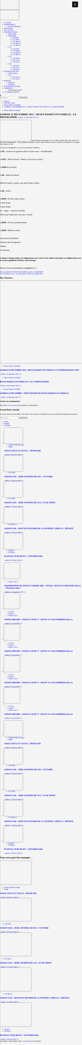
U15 (9, 56)
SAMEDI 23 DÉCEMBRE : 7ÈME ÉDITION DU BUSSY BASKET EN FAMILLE (34, 393)
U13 (9, 47)
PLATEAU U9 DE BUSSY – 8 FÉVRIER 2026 (23, 556)
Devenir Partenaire (14, 26)
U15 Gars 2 (16, 62)
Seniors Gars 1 (13, 73)
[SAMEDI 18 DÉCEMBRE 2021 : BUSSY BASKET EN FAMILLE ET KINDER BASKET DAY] (41, 362)
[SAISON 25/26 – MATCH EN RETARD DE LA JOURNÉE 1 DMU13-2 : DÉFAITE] (13, 522)
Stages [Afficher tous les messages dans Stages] (10, 447)
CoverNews (27, 1041)
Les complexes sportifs (12, 92)
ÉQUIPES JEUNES (10, 32)
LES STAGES (9, 30)
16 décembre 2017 (13, 397)
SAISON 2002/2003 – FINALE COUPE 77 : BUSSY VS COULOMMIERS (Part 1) (38, 619)
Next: (21, 274)
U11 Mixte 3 (16, 45)
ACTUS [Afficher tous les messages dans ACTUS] (11, 612)
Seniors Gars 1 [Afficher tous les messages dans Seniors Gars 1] (13, 582)
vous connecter (13, 405)
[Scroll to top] (0, 1043)
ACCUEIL (7, 23)
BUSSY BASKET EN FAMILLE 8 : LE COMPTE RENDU (24, 382)
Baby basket (12, 34)
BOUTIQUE (8, 28)
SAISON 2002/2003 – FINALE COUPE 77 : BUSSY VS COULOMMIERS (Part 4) (38, 714)
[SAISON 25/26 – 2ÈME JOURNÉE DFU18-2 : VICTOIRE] (13, 471)
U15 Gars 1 (16, 60)
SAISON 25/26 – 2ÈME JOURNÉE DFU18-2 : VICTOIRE (28, 476)
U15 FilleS (16, 58)
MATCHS (7, 81)
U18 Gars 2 (16, 69)
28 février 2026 (16, 455)
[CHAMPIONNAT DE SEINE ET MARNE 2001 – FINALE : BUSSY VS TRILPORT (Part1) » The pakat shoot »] (12, 578)
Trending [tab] (7, 425)
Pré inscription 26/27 (15, 90)
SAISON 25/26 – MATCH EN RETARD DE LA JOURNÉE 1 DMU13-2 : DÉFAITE (38, 528)
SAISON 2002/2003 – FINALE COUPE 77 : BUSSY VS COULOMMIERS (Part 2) (38, 651)
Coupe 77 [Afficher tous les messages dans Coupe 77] (11, 614)
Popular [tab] (6, 423)
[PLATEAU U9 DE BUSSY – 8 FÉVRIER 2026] (13, 548)
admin (21, 117)
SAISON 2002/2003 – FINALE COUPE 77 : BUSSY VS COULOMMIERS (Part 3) (38, 682)
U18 (9, 64)
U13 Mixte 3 (16, 54)
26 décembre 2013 (30, 117)
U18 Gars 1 (16, 67)
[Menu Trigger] (75, 4)
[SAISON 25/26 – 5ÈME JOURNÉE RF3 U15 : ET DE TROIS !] (13, 497)
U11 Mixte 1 (16, 41)
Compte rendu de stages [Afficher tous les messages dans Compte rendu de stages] (16, 445)
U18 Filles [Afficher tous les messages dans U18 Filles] (11, 472)
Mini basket (12, 36)
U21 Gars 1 (16, 77)
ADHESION (8, 88)
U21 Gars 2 (16, 79)
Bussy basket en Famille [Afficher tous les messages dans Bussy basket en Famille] (12, 110)
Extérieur (11, 84)
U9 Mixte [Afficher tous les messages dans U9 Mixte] (11, 552)
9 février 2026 (16, 560)
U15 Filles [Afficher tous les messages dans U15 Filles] (11, 498)
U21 (9, 75)
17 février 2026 (16, 506)
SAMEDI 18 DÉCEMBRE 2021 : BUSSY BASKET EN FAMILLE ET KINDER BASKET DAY (39, 370)
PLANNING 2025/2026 (12, 86)
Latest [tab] (6, 421)
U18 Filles (15, 66)
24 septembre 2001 (17, 592)
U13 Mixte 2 (16, 53)
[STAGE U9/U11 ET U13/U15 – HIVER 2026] (13, 443)
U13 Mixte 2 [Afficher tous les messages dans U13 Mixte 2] (12, 524)
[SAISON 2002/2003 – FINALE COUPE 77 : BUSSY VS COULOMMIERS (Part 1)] (12, 608)
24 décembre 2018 (13, 386)
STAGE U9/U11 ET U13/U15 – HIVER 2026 (22, 451)
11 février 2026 (16, 532)
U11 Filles (15, 39)
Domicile (11, 82)
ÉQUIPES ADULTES (11, 71)
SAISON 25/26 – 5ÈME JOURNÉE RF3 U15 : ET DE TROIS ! (30, 502)
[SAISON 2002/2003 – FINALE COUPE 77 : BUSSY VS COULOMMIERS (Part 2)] (12, 639)
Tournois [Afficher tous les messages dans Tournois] (11, 550)
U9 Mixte (15, 38)
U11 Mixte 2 (16, 43)
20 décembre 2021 (13, 374)
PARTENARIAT (9, 24)
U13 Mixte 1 (16, 51)
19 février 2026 (16, 481)
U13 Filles (15, 49)
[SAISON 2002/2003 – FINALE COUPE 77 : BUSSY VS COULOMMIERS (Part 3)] (12, 671)
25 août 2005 (15, 623)
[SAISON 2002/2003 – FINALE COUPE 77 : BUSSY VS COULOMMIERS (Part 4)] (12, 702)
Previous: (21, 272)
